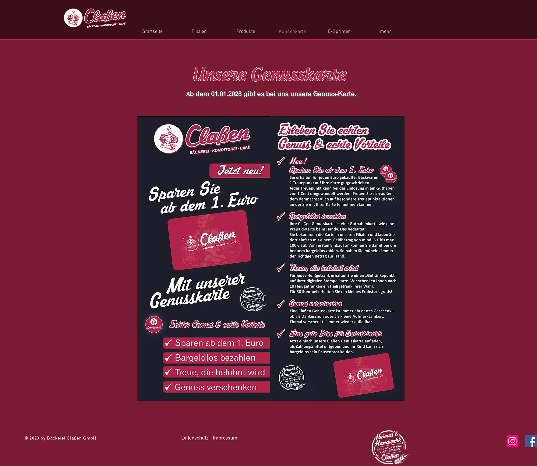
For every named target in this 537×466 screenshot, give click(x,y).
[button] (246, 32)
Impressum (225, 438)
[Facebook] (531, 441)
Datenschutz (194, 438)
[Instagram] (512, 441)
